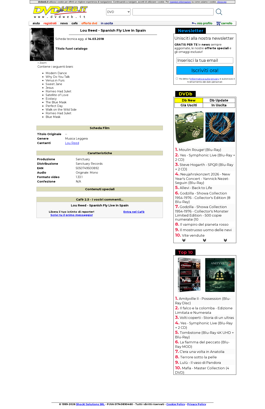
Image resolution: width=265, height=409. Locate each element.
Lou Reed (72, 143)
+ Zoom (42, 61)
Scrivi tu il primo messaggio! (71, 215)
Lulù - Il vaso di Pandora (200, 363)
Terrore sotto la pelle (198, 357)
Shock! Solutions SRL (90, 404)
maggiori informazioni (180, 2)
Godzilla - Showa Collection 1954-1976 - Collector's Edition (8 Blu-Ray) (202, 197)
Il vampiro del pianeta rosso (204, 224)
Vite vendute (193, 235)
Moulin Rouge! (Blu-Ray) (200, 150)
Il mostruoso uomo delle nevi (206, 230)
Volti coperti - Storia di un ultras (207, 318)
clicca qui (221, 2)
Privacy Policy (196, 404)
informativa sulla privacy (204, 78)
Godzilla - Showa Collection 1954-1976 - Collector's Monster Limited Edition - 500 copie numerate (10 (202, 213)
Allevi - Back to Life (196, 188)
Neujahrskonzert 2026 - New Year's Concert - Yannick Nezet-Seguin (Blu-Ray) (202, 178)
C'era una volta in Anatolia (202, 352)
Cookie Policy (175, 404)
